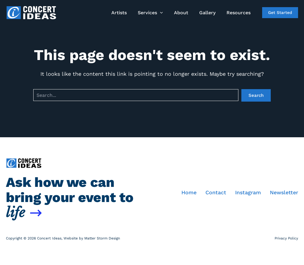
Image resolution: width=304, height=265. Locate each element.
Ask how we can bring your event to (70, 197)
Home (188, 192)
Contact (215, 192)
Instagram (248, 192)
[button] (165, 12)
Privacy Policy (286, 238)
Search (256, 95)
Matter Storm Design (102, 238)
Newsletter (284, 192)
